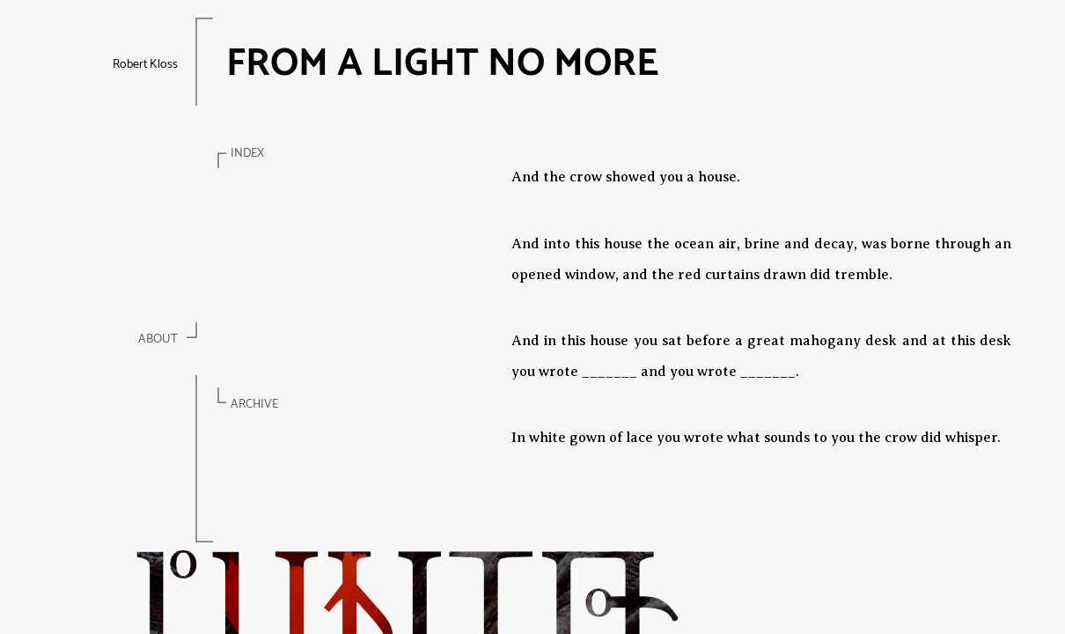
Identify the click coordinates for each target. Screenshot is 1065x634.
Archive (254, 404)
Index (247, 154)
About (158, 339)
